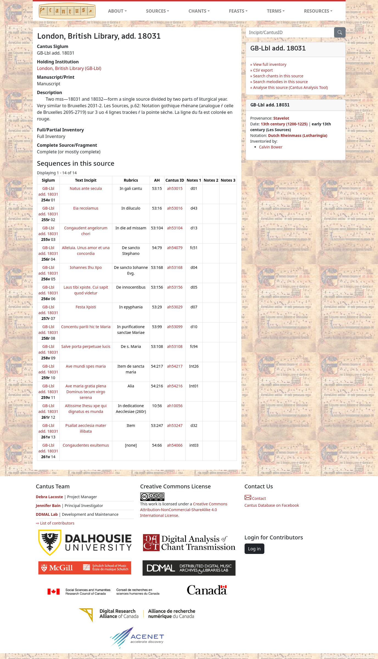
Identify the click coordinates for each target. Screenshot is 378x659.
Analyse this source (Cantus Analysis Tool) (290, 87)
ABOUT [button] (116, 11)
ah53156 (175, 287)
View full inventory (269, 64)
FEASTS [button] (236, 11)
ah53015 (175, 188)
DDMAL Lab (47, 514)
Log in (254, 549)
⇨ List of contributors (55, 523)
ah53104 (175, 227)
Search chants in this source (278, 75)
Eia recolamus (85, 208)
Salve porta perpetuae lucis (85, 346)
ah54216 (175, 385)
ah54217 (175, 366)
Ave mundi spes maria (86, 366)
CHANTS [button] (197, 11)
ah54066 (175, 445)
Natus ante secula (86, 188)
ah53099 (175, 326)
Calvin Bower (270, 147)
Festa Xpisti (85, 306)
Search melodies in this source (280, 81)
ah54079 (175, 247)
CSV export (263, 70)
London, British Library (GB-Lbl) (69, 68)
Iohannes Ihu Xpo (86, 267)
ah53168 (175, 267)
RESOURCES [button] (316, 11)
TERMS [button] (274, 11)
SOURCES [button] (156, 11)
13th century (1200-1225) (284, 123)
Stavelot (281, 118)
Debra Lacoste (49, 496)
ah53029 (175, 306)
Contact (255, 498)
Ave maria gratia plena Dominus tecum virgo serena (85, 391)
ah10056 (175, 405)
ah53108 (175, 346)
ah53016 (175, 208)
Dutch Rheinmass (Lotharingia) (297, 135)
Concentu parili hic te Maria (85, 326)
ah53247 (175, 425)
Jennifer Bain (49, 505)
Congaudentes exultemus (86, 445)
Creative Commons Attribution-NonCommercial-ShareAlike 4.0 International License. (184, 509)
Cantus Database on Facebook (272, 505)
